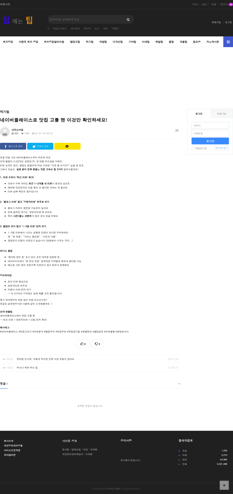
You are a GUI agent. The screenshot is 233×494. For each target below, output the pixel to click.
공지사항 (126, 440)
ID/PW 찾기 (222, 147)
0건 (15, 133)
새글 (213, 4)
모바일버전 (10, 454)
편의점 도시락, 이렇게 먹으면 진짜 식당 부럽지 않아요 (45, 359)
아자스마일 (17, 129)
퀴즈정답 (8, 42)
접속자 (226, 4)
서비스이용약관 (12, 450)
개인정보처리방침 (13, 445)
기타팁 (132, 42)
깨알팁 (159, 42)
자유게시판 (212, 42)
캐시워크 (75, 28)
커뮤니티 (5, 4)
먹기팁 (89, 42)
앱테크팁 (75, 42)
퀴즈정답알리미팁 (54, 42)
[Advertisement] (116, 75)
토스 (97, 28)
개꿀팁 (183, 42)
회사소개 (8, 440)
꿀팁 (171, 42)
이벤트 (115, 28)
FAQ (195, 4)
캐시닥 (87, 28)
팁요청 (197, 42)
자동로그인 (199, 148)
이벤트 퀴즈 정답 (28, 42)
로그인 (228, 22)
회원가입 (216, 22)
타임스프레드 (60, 28)
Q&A (204, 4)
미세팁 (146, 42)
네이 (105, 28)
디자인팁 (118, 42)
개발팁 (103, 42)
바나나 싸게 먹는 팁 (27, 367)
